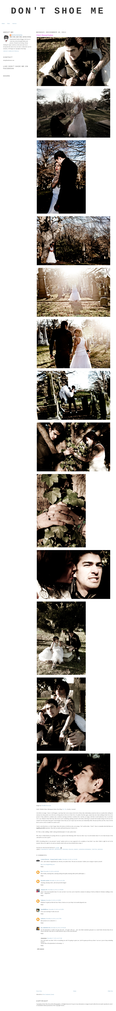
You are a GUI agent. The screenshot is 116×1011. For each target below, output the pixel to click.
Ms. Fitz (64, 809)
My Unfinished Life (45, 927)
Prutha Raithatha (17, 35)
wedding (100, 849)
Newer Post (39, 991)
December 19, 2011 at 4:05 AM (51, 871)
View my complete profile (11, 51)
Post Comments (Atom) (48, 994)
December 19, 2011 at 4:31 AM (57, 880)
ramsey (76, 849)
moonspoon (58, 849)
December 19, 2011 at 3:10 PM (53, 900)
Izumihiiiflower (44, 909)
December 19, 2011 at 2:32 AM (69, 859)
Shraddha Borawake (46, 805)
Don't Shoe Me (58, 11)
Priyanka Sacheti (45, 880)
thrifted (94, 849)
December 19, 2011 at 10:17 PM (53, 918)
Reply (42, 866)
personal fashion (68, 849)
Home (3, 23)
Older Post (110, 991)
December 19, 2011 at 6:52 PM (56, 909)
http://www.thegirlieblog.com (48, 864)
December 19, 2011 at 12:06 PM (55, 889)
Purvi (42, 871)
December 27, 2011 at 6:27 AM (54, 938)
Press (8, 23)
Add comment (40, 949)
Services (14, 23)
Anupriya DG (44, 889)
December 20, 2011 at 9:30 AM (58, 927)
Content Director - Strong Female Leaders (51, 859)
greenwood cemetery (47, 849)
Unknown (43, 900)
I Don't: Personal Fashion (44, 35)
